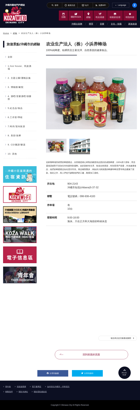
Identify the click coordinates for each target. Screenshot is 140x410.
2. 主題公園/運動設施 (19, 78)
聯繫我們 (9, 392)
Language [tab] (122, 5)
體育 (91, 24)
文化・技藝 (116, 24)
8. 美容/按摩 (14, 135)
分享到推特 (93, 372)
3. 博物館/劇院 (15, 87)
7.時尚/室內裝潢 (16, 126)
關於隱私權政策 (40, 392)
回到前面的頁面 (91, 354)
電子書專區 (36, 387)
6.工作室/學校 (15, 117)
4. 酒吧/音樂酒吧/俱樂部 (19, 97)
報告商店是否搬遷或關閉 (121, 338)
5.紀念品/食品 (15, 108)
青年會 (8, 387)
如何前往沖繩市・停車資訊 (58, 387)
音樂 (102, 24)
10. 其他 (12, 154)
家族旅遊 (132, 24)
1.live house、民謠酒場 (19, 67)
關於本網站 (23, 392)
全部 (10, 57)
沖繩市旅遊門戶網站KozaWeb (15, 13)
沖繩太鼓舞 (76, 24)
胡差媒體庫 (21, 387)
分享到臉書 (59, 372)
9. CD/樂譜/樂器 (16, 144)
